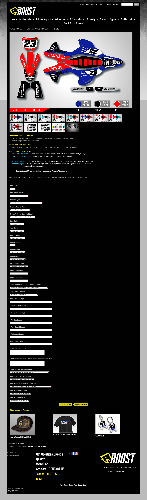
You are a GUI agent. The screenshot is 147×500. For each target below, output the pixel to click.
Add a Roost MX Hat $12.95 (20, 439)
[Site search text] (127, 4)
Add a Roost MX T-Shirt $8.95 (64, 436)
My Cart (85, 4)
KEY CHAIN (99, 438)
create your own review (37, 448)
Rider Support (113, 4)
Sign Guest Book (66, 487)
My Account (97, 4)
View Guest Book (80, 487)
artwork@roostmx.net (34, 166)
